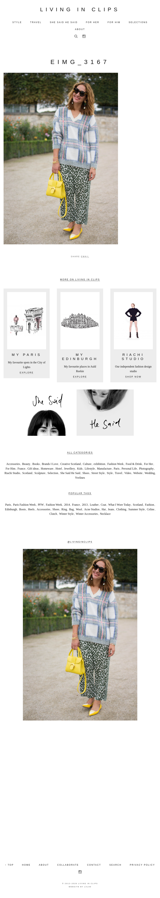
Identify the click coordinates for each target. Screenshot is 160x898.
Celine (150, 512)
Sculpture (39, 475)
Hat (104, 512)
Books (36, 466)
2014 (67, 507)
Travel (118, 475)
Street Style (98, 475)
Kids (79, 471)
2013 (85, 507)
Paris (116, 471)
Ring (64, 512)
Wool (79, 512)
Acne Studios (92, 512)
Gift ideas (33, 471)
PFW (41, 507)
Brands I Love (50, 466)
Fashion (149, 507)
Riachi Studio (12, 475)
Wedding (150, 475)
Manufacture (104, 471)
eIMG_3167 (79, 64)
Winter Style (66, 516)
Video (127, 475)
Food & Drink (134, 466)
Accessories (13, 466)
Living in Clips (80, 10)
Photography (146, 471)
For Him (10, 471)
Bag (71, 512)
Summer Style (136, 512)
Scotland (27, 475)
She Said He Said (70, 475)
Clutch (53, 516)
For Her (148, 466)
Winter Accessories (87, 516)
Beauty (26, 466)
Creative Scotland (70, 466)
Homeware (47, 471)
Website (137, 475)
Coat (103, 507)
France (21, 471)
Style (110, 475)
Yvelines (80, 480)
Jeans (111, 512)
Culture (87, 466)
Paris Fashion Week (24, 507)
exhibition (99, 466)
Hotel (58, 471)
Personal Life (129, 471)
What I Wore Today (119, 507)
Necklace (105, 516)
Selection (53, 475)
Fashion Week (115, 466)
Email (85, 259)
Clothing (121, 512)
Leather (94, 507)
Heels (31, 512)
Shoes (85, 475)
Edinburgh (11, 512)
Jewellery (69, 471)
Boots (22, 512)
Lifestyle (90, 471)
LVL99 (87, 889)
